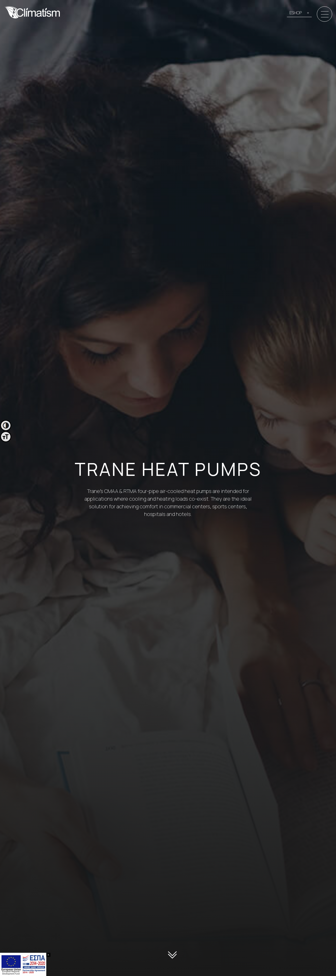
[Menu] (325, 14)
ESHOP (295, 13)
